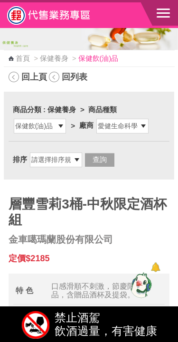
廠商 (86, 125)
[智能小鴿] (140, 285)
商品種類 (102, 109)
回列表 (74, 77)
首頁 (23, 58)
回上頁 (34, 77)
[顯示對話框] (155, 267)
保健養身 (54, 58)
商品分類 (27, 109)
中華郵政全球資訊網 (59, 15)
